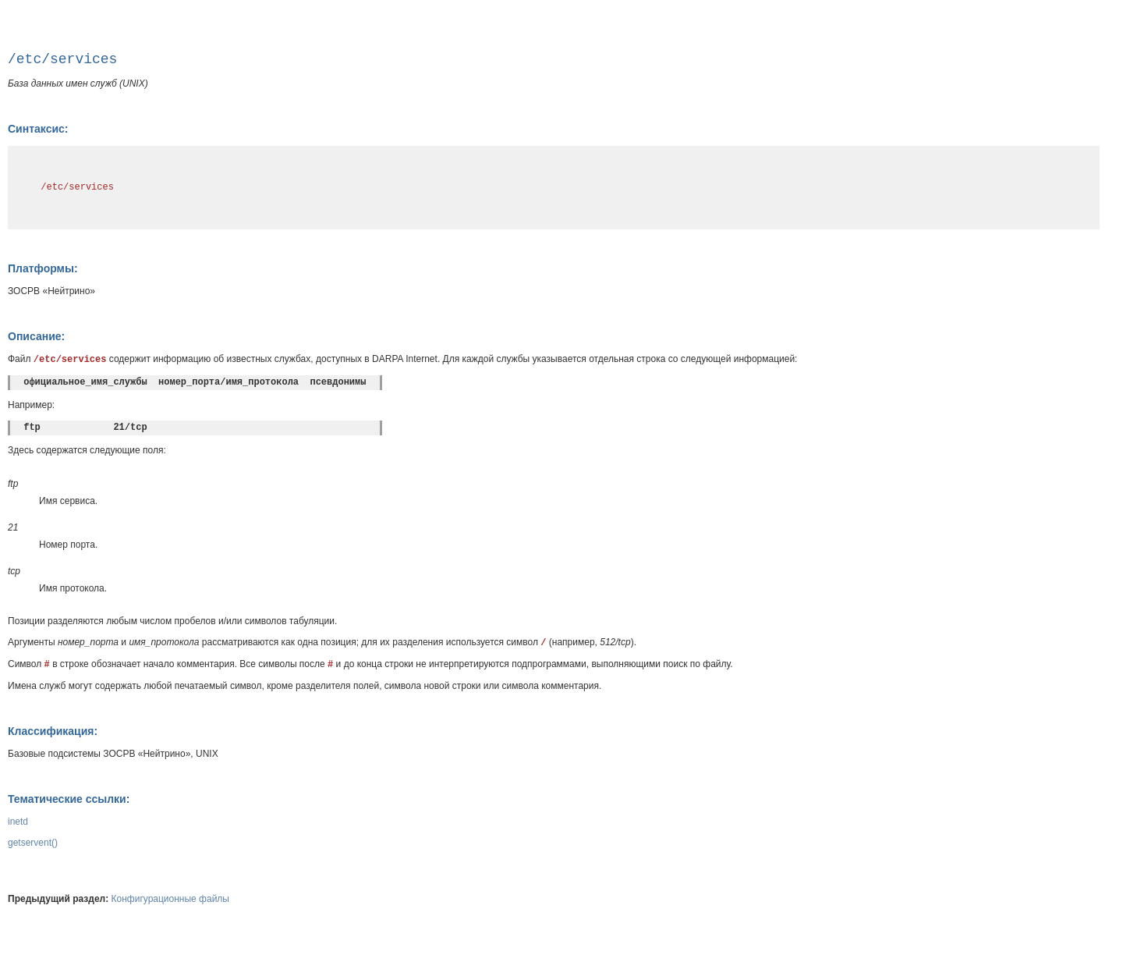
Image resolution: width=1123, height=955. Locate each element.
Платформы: (43, 268)
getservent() (33, 842)
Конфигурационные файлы (170, 898)
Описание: (36, 336)
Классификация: (52, 731)
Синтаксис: (38, 128)
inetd (18, 821)
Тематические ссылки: (68, 799)
